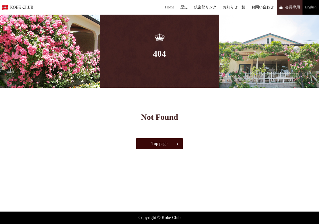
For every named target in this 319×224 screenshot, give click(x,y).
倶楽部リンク (205, 7)
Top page (159, 143)
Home (169, 7)
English (311, 7)
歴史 (184, 7)
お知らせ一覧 (234, 7)
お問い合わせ (262, 7)
